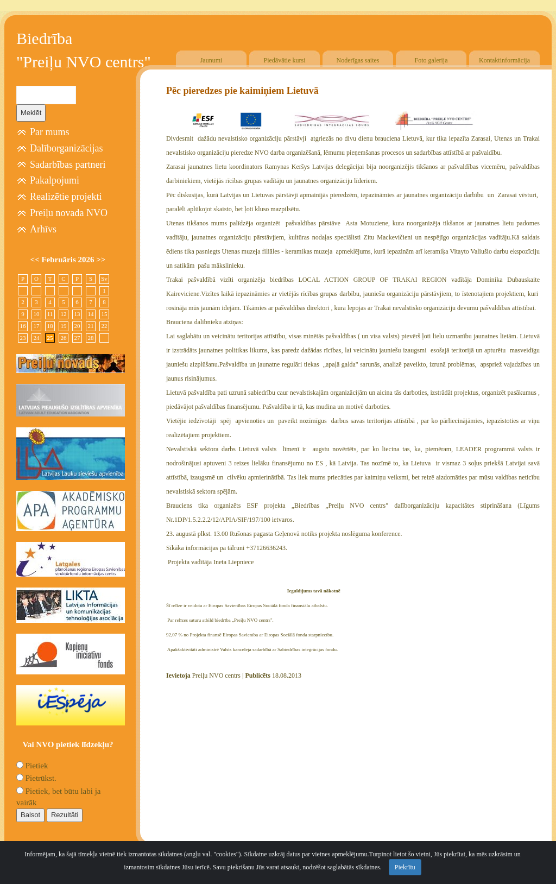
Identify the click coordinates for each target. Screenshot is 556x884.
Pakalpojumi (54, 180)
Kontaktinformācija (504, 60)
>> (100, 259)
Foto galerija (431, 60)
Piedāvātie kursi (285, 60)
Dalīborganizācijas (66, 148)
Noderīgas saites (358, 60)
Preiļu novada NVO (69, 212)
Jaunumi (211, 60)
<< (36, 259)
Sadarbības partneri (67, 164)
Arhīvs (43, 229)
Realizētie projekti (66, 196)
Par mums (50, 132)
